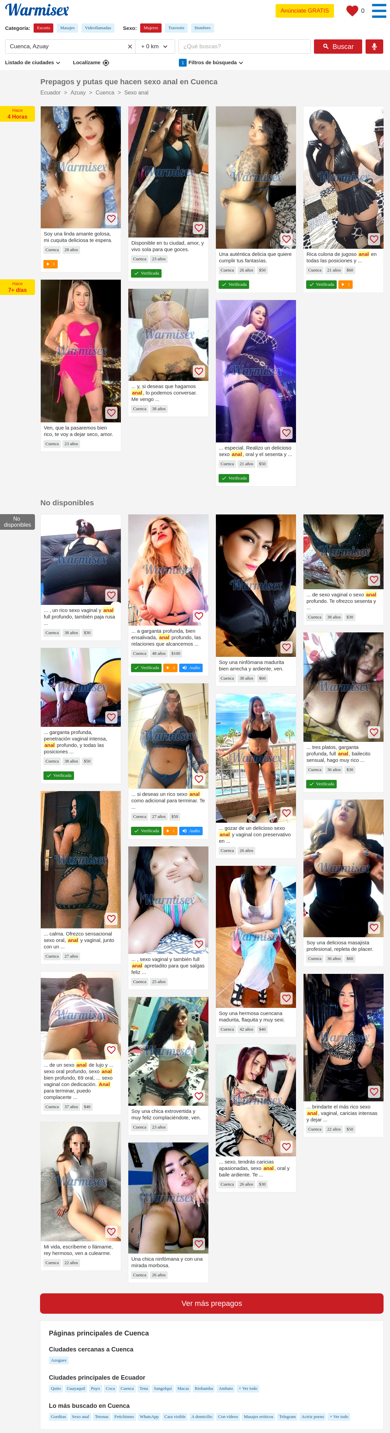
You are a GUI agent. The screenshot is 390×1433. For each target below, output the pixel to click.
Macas (183, 1388)
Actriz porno (312, 1416)
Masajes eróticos (258, 1416)
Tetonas (102, 1416)
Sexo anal (80, 1416)
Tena (144, 1388)
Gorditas (58, 1416)
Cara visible (174, 1416)
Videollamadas (98, 27)
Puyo (95, 1388)
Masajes (67, 27)
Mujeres (151, 27)
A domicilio (201, 1416)
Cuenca (127, 1388)
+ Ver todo (248, 1388)
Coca (110, 1388)
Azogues (59, 1360)
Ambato (226, 1388)
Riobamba (204, 1388)
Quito (56, 1388)
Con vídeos (228, 1416)
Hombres (202, 27)
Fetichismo (124, 1416)
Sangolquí (163, 1388)
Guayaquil (76, 1388)
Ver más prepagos (212, 1303)
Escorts (43, 27)
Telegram (287, 1416)
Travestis (176, 27)
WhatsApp (149, 1416)
